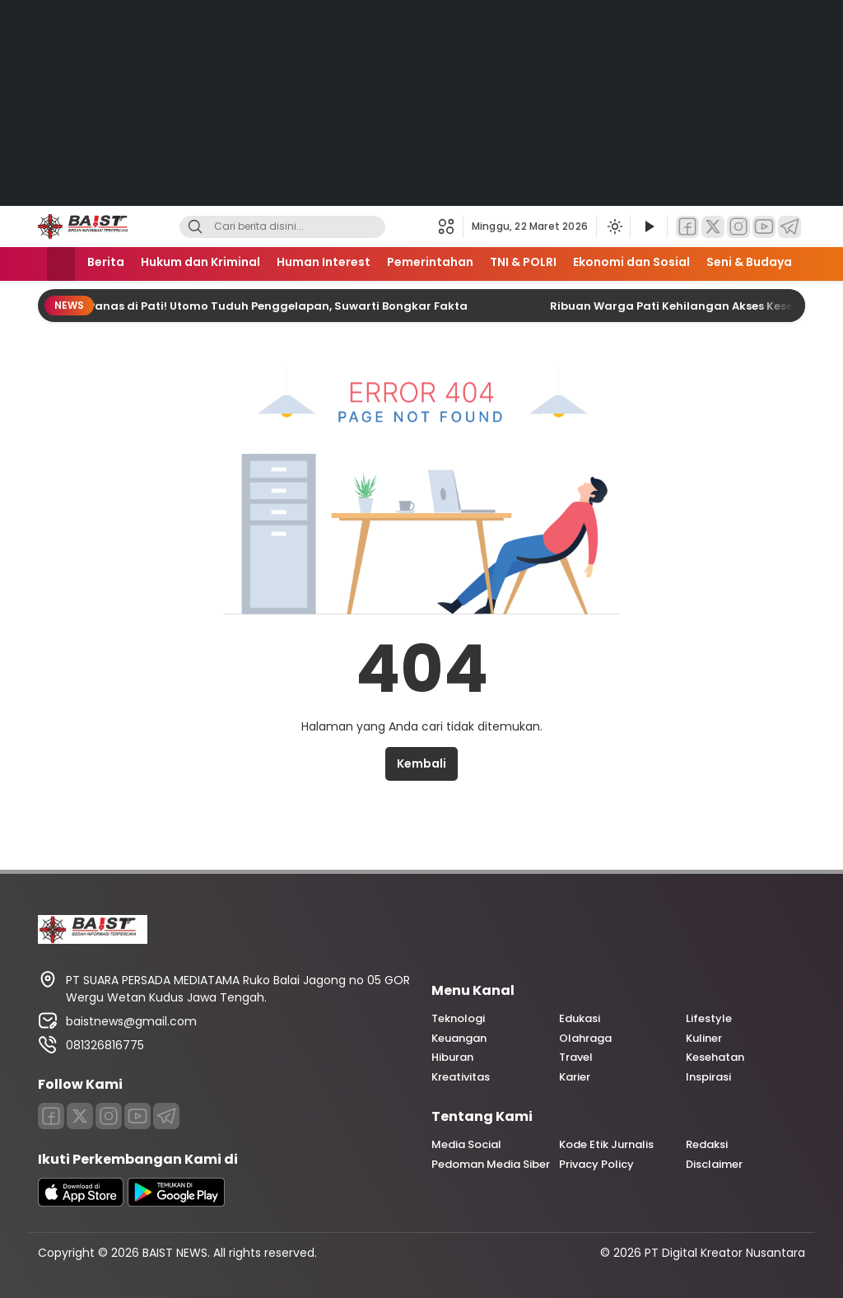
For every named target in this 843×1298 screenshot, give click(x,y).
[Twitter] (712, 227)
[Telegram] (789, 227)
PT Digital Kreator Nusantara (725, 1252)
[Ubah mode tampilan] (613, 226)
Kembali (421, 763)
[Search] (195, 227)
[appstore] (80, 1202)
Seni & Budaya (749, 262)
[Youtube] (137, 1116)
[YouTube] (763, 227)
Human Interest (323, 262)
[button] (450, 226)
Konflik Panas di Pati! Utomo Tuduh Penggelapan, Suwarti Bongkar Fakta (261, 306)
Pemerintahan (430, 262)
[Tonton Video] (649, 226)
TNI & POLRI (523, 262)
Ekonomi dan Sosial (631, 262)
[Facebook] (687, 227)
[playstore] (176, 1202)
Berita (105, 262)
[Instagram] (738, 227)
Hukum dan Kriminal (200, 262)
